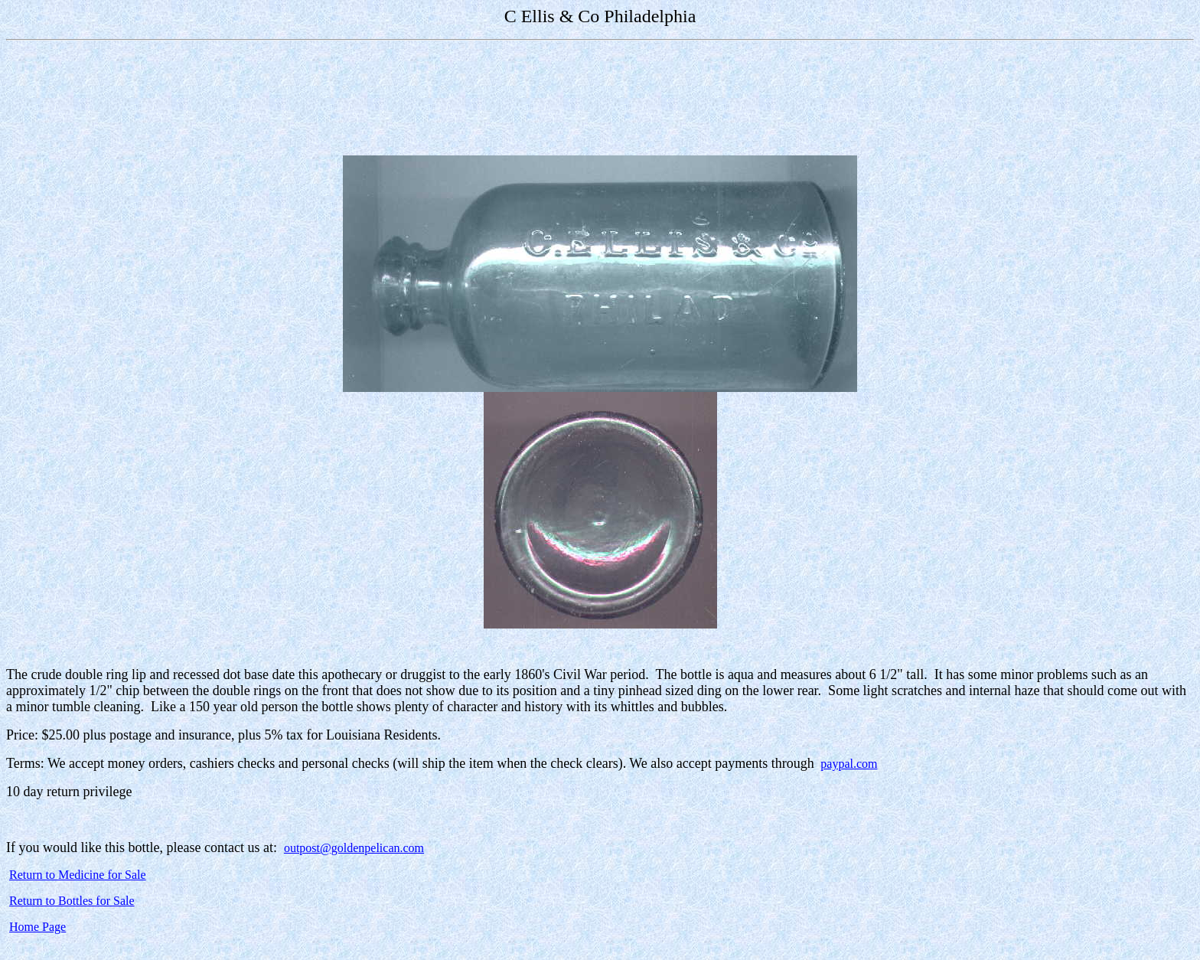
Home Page (37, 926)
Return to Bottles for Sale (72, 900)
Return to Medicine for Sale (77, 874)
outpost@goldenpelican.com (354, 847)
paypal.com (848, 763)
